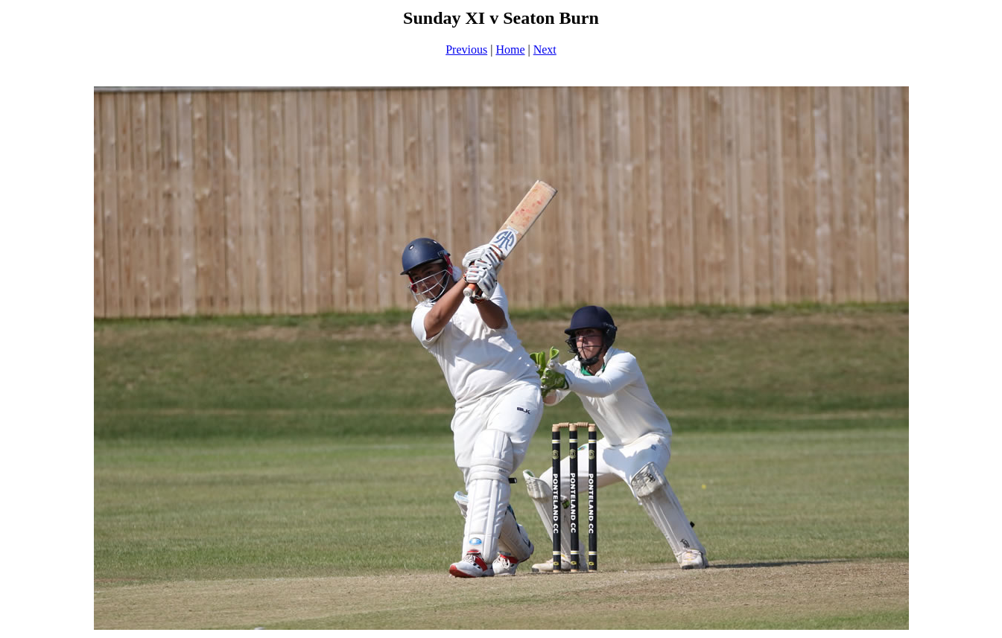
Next (545, 49)
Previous (466, 49)
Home (509, 49)
